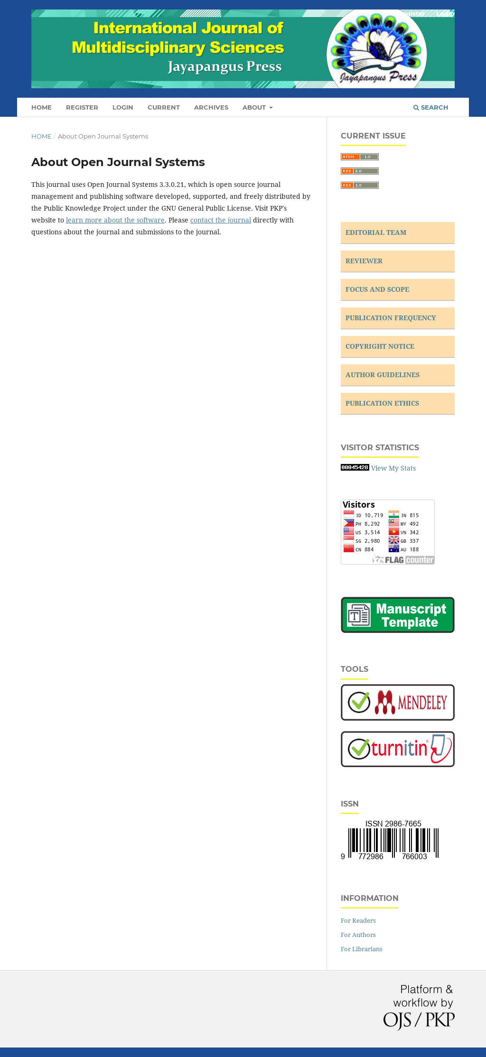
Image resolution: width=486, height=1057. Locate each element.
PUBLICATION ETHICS (382, 403)
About (255, 107)
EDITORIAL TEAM (376, 232)
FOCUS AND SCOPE (377, 289)
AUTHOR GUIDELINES (383, 374)
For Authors (358, 934)
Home (41, 107)
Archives (211, 107)
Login (122, 107)
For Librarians (362, 949)
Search (431, 107)
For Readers (358, 920)
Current (164, 107)
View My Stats (393, 468)
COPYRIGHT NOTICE (380, 346)
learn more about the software (115, 219)
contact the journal (220, 219)
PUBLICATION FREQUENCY (391, 317)
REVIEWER (364, 260)
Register (82, 107)
